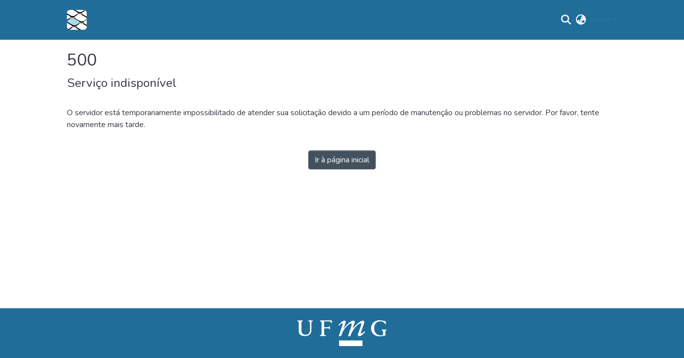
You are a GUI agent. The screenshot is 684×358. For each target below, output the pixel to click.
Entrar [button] (601, 19)
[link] (342, 332)
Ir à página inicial (342, 159)
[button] (77, 20)
